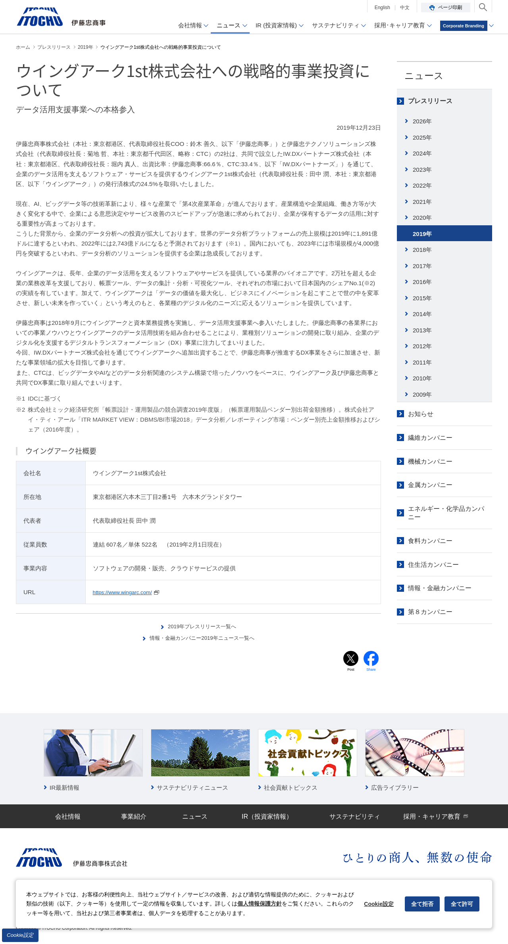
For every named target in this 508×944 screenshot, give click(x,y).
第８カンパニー (430, 611)
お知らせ (420, 414)
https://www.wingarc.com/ (126, 592)
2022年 (422, 185)
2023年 (422, 169)
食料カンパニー (430, 540)
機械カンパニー (430, 461)
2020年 (422, 217)
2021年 (422, 201)
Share (371, 671)
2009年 (422, 394)
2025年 (422, 137)
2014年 (422, 314)
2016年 (422, 281)
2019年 (422, 233)
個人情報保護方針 (259, 903)
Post (351, 671)
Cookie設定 (20, 935)
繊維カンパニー (430, 437)
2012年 (422, 346)
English (382, 7)
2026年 (422, 121)
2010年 (422, 378)
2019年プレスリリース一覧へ (202, 626)
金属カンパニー (430, 485)
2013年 (422, 330)
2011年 (422, 362)
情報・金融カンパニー (439, 588)
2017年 (422, 266)
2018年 (422, 249)
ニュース (424, 75)
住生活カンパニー (433, 564)
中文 (405, 7)
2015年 (422, 298)
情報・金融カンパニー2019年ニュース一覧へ (202, 637)
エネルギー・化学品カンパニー (446, 512)
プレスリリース (430, 101)
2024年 (422, 153)
